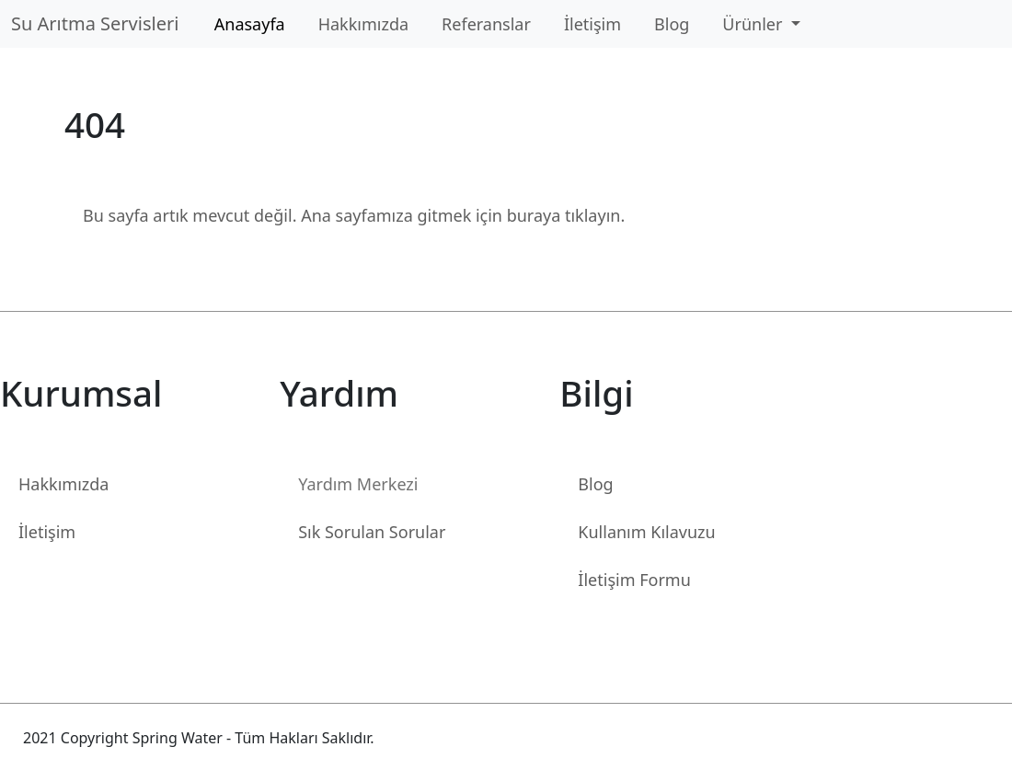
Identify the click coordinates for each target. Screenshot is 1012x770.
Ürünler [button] (754, 24)
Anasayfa (249, 24)
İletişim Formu (634, 580)
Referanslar (486, 24)
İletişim (592, 24)
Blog (671, 24)
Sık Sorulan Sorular (371, 532)
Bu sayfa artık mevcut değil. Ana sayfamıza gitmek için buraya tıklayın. (354, 215)
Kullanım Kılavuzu (646, 532)
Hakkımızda (363, 24)
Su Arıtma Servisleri (100, 23)
